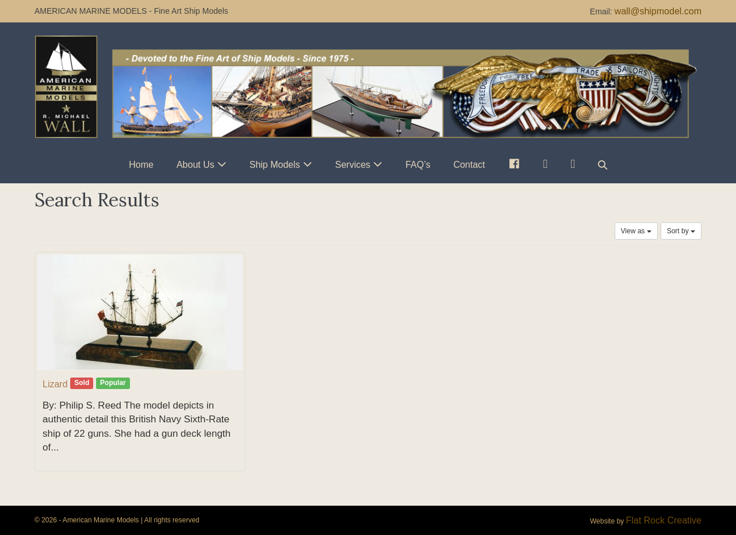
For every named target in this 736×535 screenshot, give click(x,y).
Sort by (681, 231)
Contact (469, 165)
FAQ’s (417, 165)
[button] (602, 164)
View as (636, 231)
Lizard (55, 384)
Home (141, 165)
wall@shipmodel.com (658, 11)
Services (352, 165)
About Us (195, 165)
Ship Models (275, 165)
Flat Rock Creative (664, 520)
